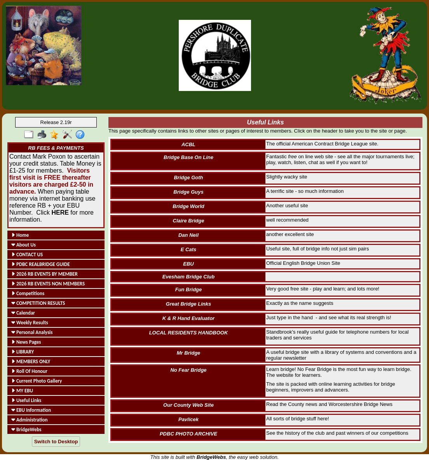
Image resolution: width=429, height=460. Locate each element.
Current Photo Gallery (36, 381)
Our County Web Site (188, 405)
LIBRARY (22, 352)
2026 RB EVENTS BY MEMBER (44, 274)
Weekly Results (29, 322)
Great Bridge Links (188, 304)
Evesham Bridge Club (188, 277)
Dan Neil (188, 235)
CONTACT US (27, 254)
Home (20, 235)
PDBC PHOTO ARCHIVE (188, 434)
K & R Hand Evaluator (188, 318)
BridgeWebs (26, 429)
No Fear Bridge (188, 370)
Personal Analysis (31, 332)
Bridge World (188, 206)
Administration (29, 420)
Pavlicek (188, 419)
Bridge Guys (188, 192)
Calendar (23, 313)
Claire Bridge (188, 221)
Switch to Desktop (56, 441)
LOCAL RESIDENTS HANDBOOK (188, 333)
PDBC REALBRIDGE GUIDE (40, 264)
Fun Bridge (188, 289)
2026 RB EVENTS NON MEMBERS (48, 284)
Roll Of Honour (29, 371)
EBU (188, 264)
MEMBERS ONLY (30, 361)
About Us (23, 245)
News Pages (26, 342)
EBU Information (31, 410)
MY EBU (22, 391)
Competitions (27, 293)
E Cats (188, 249)
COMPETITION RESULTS (38, 303)
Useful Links (26, 400)
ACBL (188, 144)
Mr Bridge (189, 353)
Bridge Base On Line (188, 157)
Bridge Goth (188, 177)
